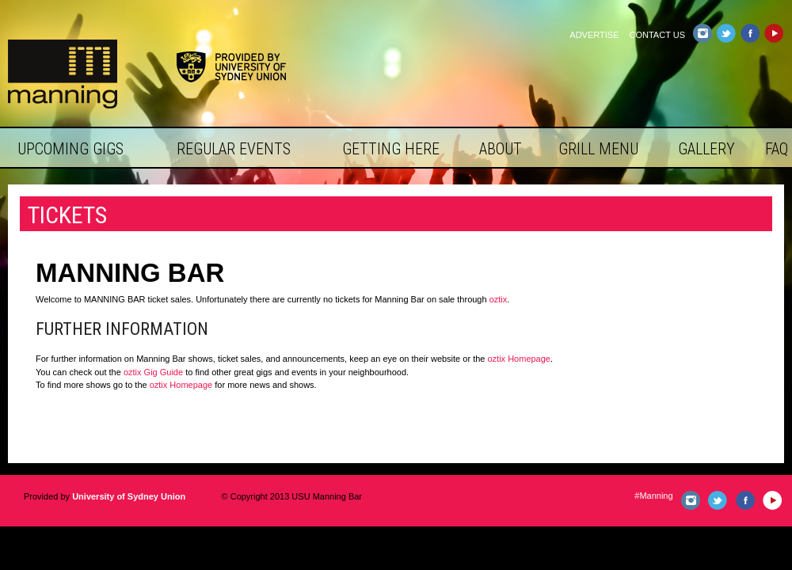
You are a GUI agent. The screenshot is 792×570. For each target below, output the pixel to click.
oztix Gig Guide (153, 372)
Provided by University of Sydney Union (231, 66)
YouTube (773, 33)
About (500, 148)
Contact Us (658, 35)
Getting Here (391, 148)
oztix (498, 299)
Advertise (594, 35)
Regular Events (234, 148)
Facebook (750, 33)
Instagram (702, 33)
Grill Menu (598, 148)
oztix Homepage (518, 358)
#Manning (653, 495)
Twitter (726, 33)
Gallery (706, 148)
